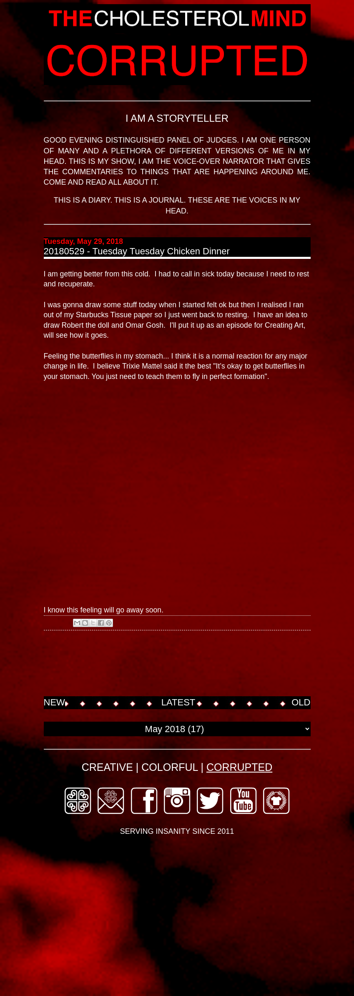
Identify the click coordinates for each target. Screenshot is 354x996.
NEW (54, 702)
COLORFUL (169, 767)
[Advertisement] (195, 664)
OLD (300, 702)
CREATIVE (107, 767)
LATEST (178, 702)
